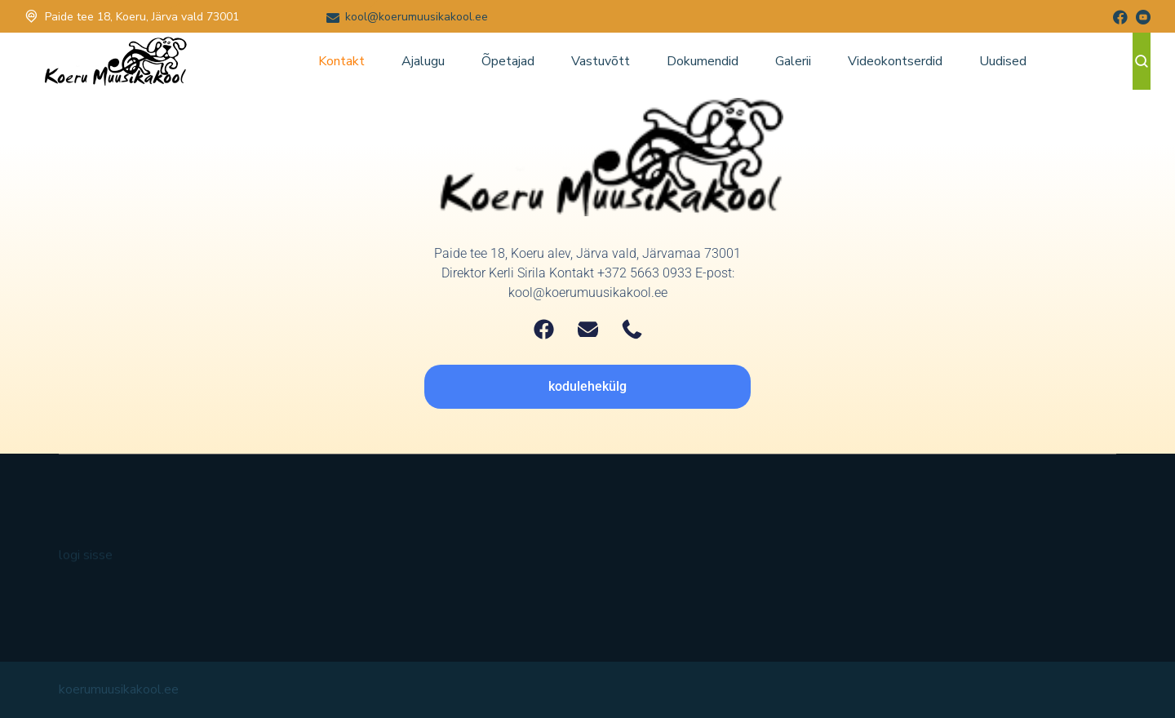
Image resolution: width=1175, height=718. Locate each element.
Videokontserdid (895, 61)
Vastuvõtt (600, 61)
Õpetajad (507, 61)
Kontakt (341, 61)
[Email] (588, 329)
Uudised (1002, 61)
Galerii (793, 61)
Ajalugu (423, 61)
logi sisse (86, 563)
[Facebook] (544, 329)
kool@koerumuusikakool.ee (416, 16)
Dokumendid (702, 61)
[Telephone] (632, 329)
